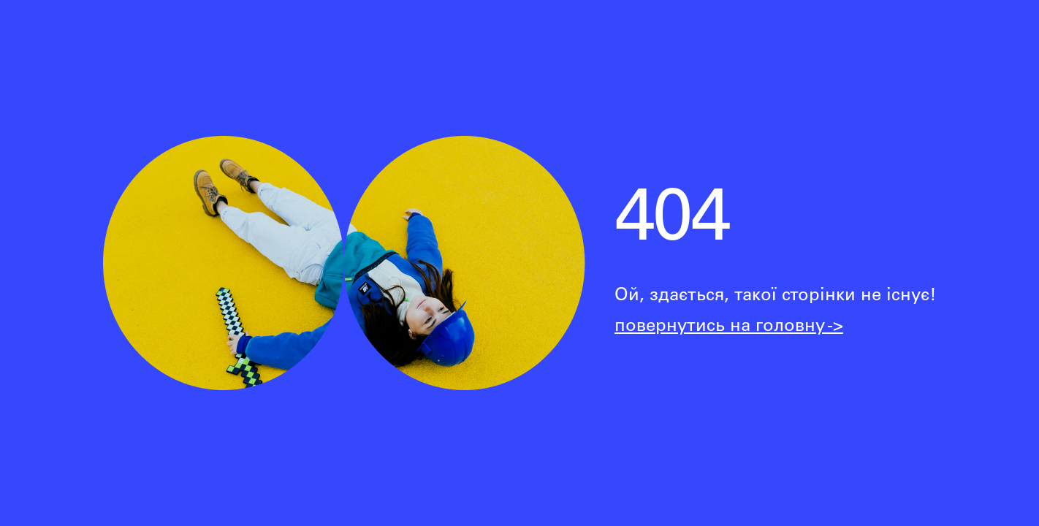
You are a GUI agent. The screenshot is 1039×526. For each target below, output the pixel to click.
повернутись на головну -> (728, 327)
